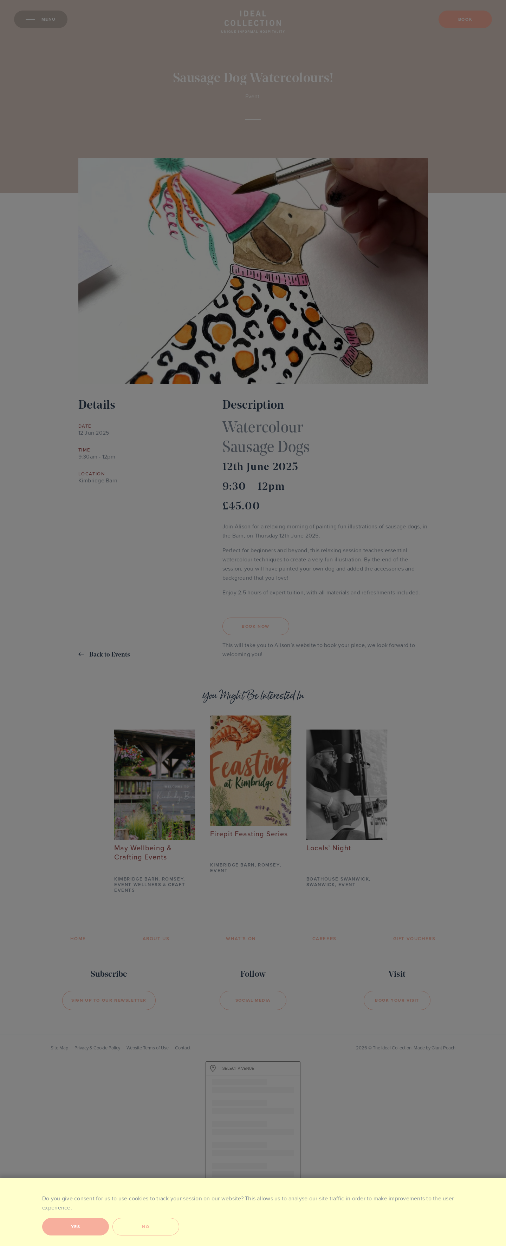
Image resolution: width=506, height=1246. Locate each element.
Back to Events (104, 654)
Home (78, 939)
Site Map (59, 1048)
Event (252, 96)
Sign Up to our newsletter (109, 1000)
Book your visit (397, 1000)
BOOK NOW (256, 626)
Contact (182, 1048)
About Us (156, 939)
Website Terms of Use (147, 1048)
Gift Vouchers (414, 939)
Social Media (253, 1000)
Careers (324, 939)
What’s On (240, 939)
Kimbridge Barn (98, 480)
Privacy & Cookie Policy (97, 1048)
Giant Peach (443, 1048)
